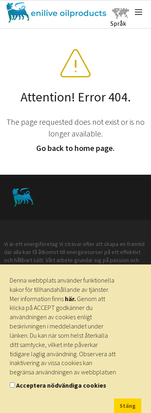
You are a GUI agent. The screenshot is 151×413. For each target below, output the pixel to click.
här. (70, 299)
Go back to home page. (75, 148)
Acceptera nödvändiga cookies (61, 385)
